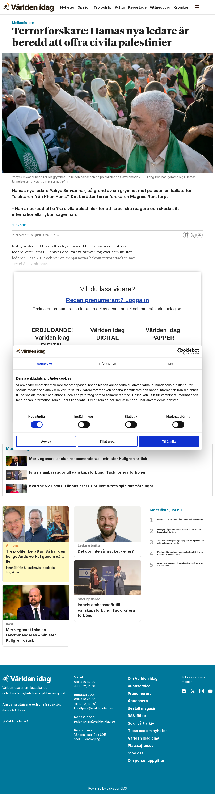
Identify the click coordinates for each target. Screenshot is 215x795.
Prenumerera (140, 694)
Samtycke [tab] (44, 363)
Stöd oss (136, 754)
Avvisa (46, 441)
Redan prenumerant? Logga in (107, 300)
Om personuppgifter (146, 761)
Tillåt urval (107, 441)
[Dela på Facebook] (186, 235)
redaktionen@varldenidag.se (94, 722)
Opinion (83, 7)
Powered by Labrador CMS (107, 789)
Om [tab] (170, 363)
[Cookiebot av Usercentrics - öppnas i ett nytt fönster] (180, 351)
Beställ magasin (142, 709)
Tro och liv (103, 7)
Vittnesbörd (160, 7)
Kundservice (139, 687)
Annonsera (138, 701)
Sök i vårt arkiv (141, 724)
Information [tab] (107, 363)
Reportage (137, 7)
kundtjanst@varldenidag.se (93, 709)
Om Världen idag (142, 679)
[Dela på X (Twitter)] (193, 235)
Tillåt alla (169, 441)
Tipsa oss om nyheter (147, 731)
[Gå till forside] (28, 7)
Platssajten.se (141, 746)
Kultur (120, 7)
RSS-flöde (137, 716)
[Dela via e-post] (199, 235)
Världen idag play (143, 739)
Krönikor (181, 7)
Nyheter (67, 7)
